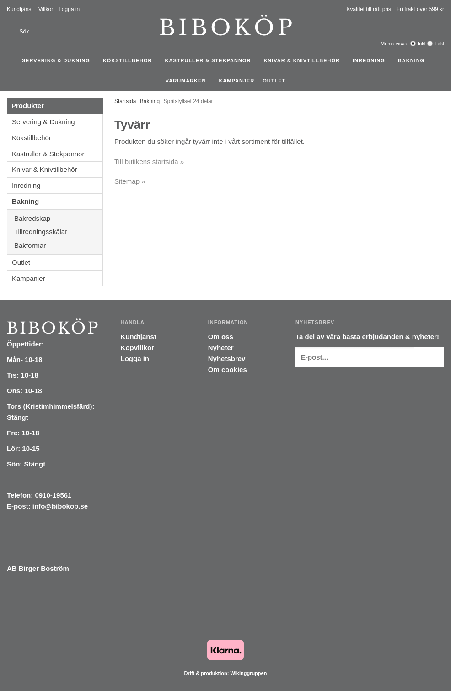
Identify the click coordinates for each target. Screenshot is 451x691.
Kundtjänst (20, 9)
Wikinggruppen (248, 673)
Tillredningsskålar (58, 232)
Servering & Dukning (58, 60)
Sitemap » (129, 181)
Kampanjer (236, 80)
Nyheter (221, 347)
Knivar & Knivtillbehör (303, 60)
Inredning (371, 60)
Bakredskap (58, 218)
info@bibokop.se (60, 506)
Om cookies (227, 369)
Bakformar (58, 245)
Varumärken (188, 80)
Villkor (45, 9)
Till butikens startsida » (149, 161)
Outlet (274, 80)
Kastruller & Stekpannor (210, 60)
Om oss (220, 336)
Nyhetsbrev (227, 358)
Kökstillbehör (130, 60)
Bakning (413, 60)
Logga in (69, 9)
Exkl (439, 43)
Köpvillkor (137, 347)
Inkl (421, 43)
